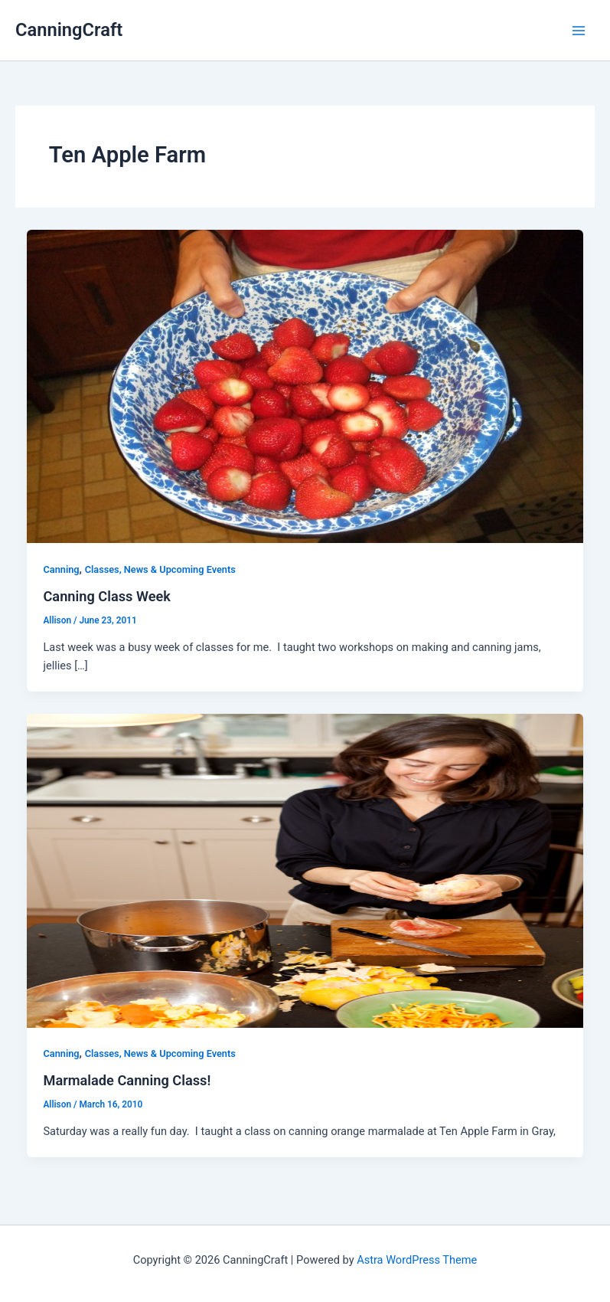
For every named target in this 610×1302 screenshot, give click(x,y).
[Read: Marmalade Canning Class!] (305, 870)
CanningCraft (68, 30)
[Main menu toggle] (579, 31)
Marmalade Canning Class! (126, 1080)
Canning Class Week (107, 596)
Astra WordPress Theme (417, 1260)
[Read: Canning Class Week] (305, 385)
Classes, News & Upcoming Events (160, 569)
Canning (61, 569)
